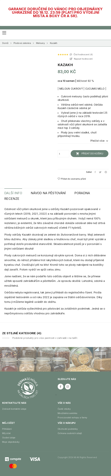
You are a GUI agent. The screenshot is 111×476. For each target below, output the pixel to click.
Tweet (100, 172)
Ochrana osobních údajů (70, 433)
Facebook (60, 386)
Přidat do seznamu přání (72, 178)
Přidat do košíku (89, 153)
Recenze (11, 198)
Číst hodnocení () (83, 54)
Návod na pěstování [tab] (48, 193)
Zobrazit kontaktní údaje (14, 409)
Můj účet (6, 433)
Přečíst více (99, 141)
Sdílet (95, 172)
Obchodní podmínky (68, 429)
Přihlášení (7, 429)
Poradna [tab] (82, 193)
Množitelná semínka (67, 413)
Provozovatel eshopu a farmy (72, 417)
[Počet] (63, 153)
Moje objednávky (11, 442)
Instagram (68, 386)
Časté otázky (64, 409)
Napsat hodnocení (83, 58)
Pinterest (106, 172)
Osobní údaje (8, 437)
